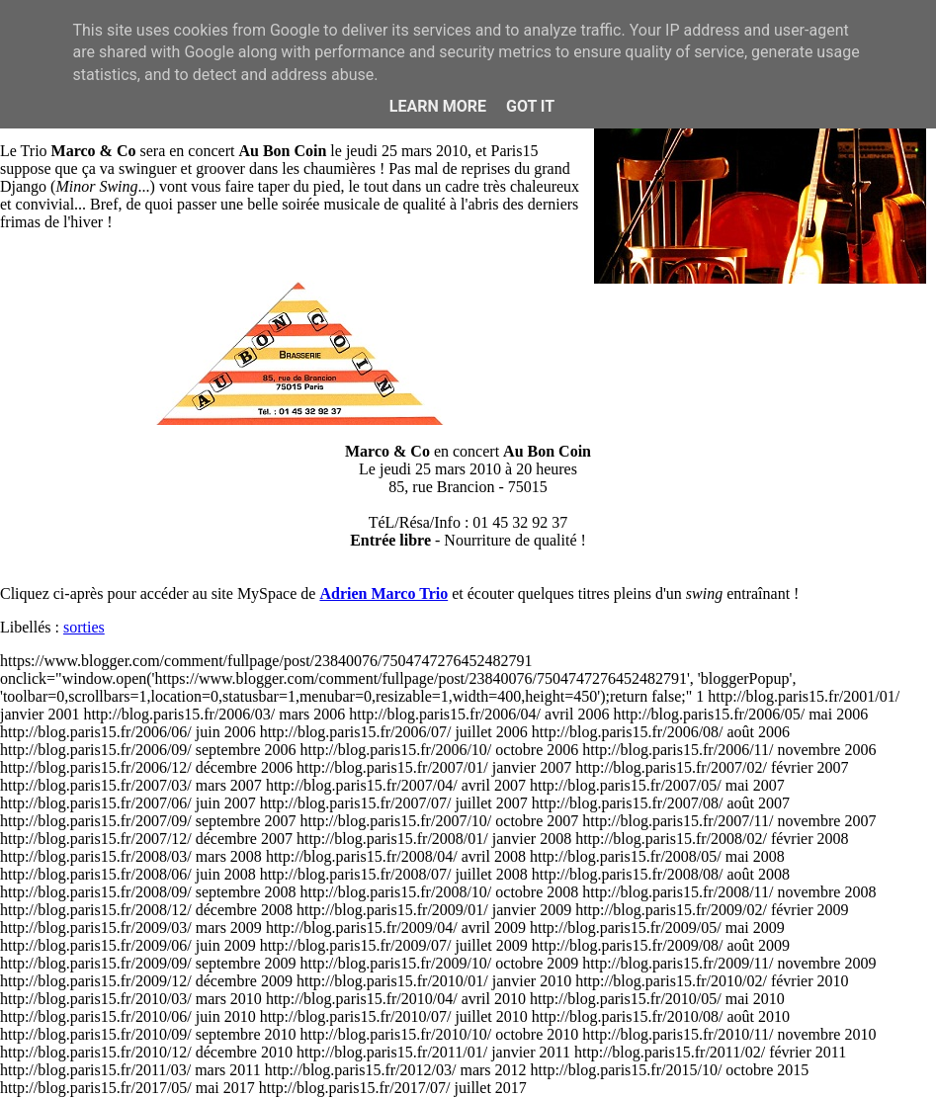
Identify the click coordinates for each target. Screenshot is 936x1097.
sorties (84, 627)
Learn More (437, 106)
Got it (530, 106)
